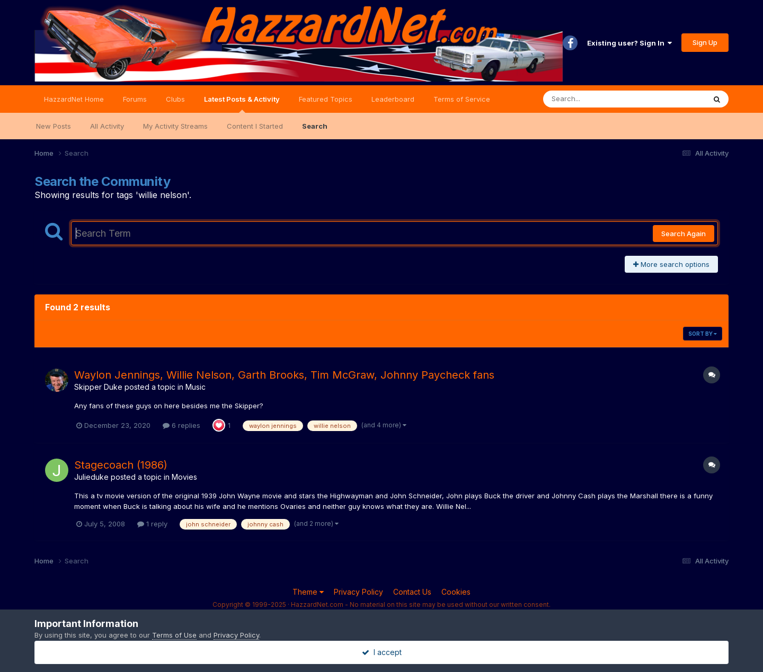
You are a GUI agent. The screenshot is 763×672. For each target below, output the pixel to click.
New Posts (53, 126)
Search (314, 126)
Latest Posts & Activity (242, 104)
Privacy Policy (358, 591)
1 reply (152, 523)
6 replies (181, 425)
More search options (671, 264)
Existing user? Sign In (629, 43)
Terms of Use (174, 635)
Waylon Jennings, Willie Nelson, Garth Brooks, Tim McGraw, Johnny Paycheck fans (284, 375)
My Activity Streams (175, 126)
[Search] (595, 99)
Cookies (456, 591)
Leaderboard (392, 99)
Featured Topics (325, 99)
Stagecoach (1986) (120, 465)
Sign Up (705, 42)
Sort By (702, 333)
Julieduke (91, 476)
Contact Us (412, 591)
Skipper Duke (98, 386)
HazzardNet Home (74, 99)
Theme (308, 591)
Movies (184, 476)
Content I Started (255, 126)
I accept (382, 652)
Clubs (175, 99)
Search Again (683, 233)
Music (195, 386)
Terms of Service (461, 99)
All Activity (107, 126)
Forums (135, 99)
